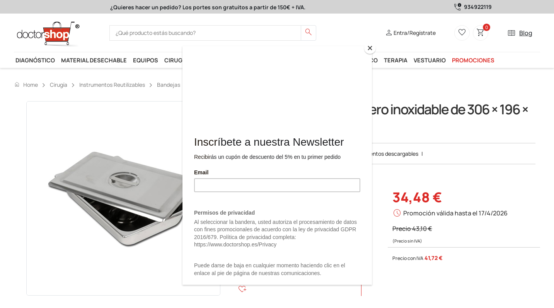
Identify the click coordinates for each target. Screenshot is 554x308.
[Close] (370, 48)
